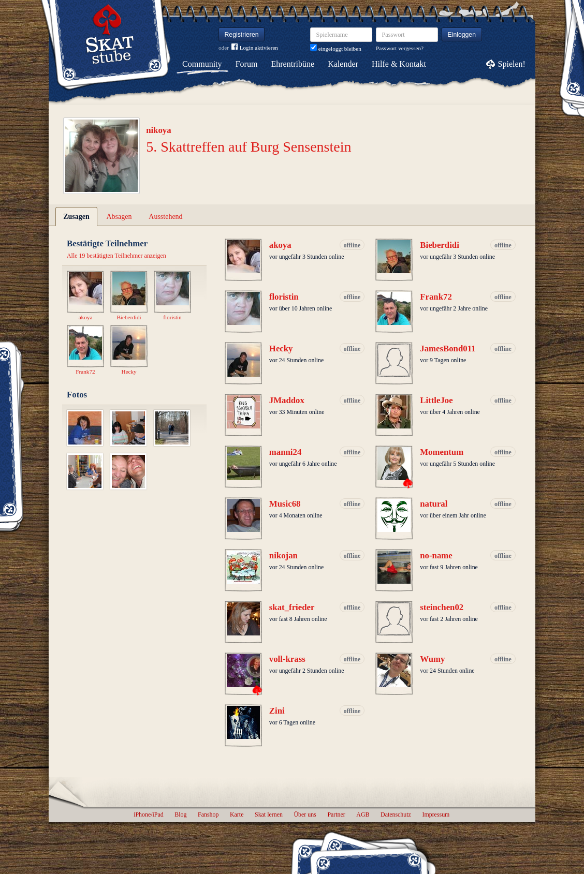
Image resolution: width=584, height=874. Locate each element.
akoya (280, 245)
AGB (362, 814)
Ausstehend (165, 216)
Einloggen (462, 34)
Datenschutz (396, 814)
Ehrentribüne (293, 64)
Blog (180, 814)
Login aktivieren (254, 47)
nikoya (158, 130)
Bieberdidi (439, 245)
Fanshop (208, 814)
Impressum (435, 814)
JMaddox (286, 400)
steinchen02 (441, 607)
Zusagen (76, 216)
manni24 (285, 452)
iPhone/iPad (148, 814)
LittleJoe (436, 400)
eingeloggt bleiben (335, 49)
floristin (284, 297)
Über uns (305, 814)
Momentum (441, 452)
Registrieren (242, 34)
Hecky (281, 348)
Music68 (285, 504)
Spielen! (511, 64)
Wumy (432, 659)
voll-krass (287, 659)
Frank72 (436, 297)
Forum (247, 64)
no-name (436, 555)
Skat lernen (269, 814)
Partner (336, 814)
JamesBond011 (447, 348)
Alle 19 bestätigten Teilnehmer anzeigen (116, 255)
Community (202, 64)
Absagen (119, 216)
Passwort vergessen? (400, 48)
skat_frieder (292, 607)
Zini (277, 711)
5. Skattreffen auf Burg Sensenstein (248, 147)
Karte (236, 814)
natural (433, 504)
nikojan (283, 555)
